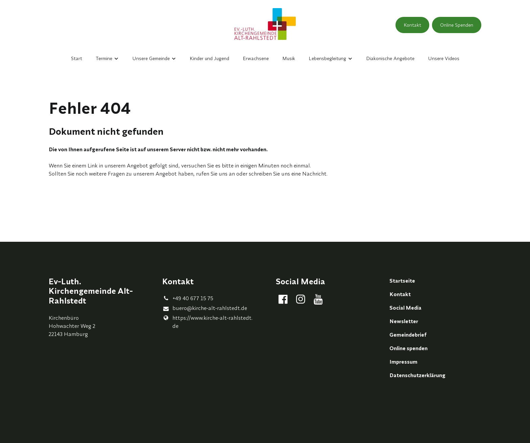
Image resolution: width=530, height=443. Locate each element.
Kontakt (412, 25)
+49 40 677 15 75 (187, 298)
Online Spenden (456, 25)
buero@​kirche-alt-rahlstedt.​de (204, 308)
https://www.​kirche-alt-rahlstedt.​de (207, 322)
